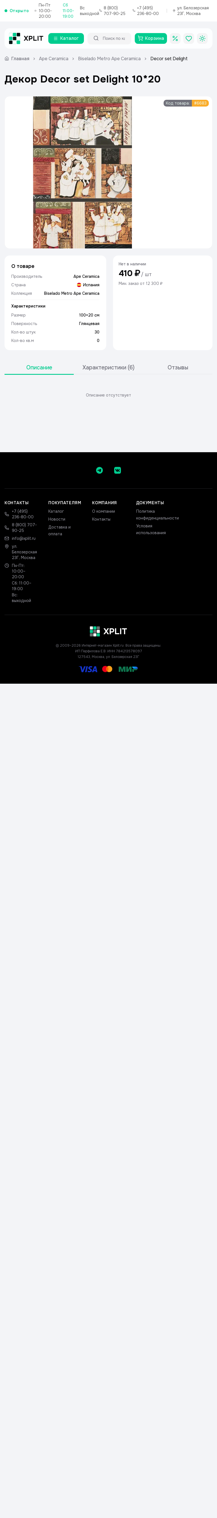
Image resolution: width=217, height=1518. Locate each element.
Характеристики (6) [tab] (108, 367)
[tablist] (108, 367)
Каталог (56, 511)
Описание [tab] (39, 367)
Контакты (101, 519)
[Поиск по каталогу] (114, 38)
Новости (56, 519)
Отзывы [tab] (178, 367)
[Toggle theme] (202, 38)
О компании (103, 511)
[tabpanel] (108, 395)
